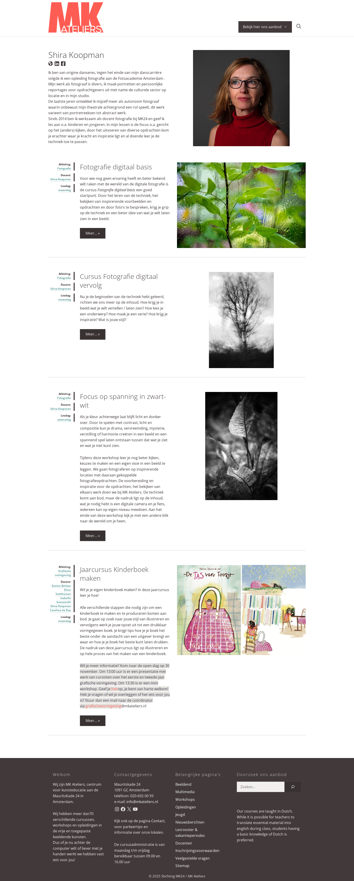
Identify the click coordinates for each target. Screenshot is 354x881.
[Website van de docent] (50, 63)
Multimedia (185, 791)
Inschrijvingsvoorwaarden (197, 850)
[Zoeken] (292, 787)
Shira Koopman (60, 179)
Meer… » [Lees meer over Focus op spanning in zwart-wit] (93, 535)
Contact (158, 820)
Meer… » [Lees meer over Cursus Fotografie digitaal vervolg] (93, 334)
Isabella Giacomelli (63, 600)
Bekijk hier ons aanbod (267, 27)
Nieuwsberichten (189, 822)
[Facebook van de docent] (63, 63)
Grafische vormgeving (63, 573)
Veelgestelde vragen (192, 858)
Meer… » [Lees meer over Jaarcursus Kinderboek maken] (93, 720)
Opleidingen (185, 807)
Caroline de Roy (60, 610)
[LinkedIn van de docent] (57, 63)
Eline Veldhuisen (63, 592)
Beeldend (183, 784)
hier (114, 688)
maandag (64, 190)
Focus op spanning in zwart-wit (123, 401)
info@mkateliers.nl (142, 801)
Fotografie (64, 168)
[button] (299, 27)
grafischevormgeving (103, 705)
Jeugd (180, 814)
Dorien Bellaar (61, 586)
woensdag (64, 419)
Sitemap (182, 865)
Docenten (183, 843)
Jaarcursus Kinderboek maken (114, 574)
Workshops (185, 799)
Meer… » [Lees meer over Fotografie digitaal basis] (93, 233)
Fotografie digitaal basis (116, 166)
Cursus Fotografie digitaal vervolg (119, 281)
